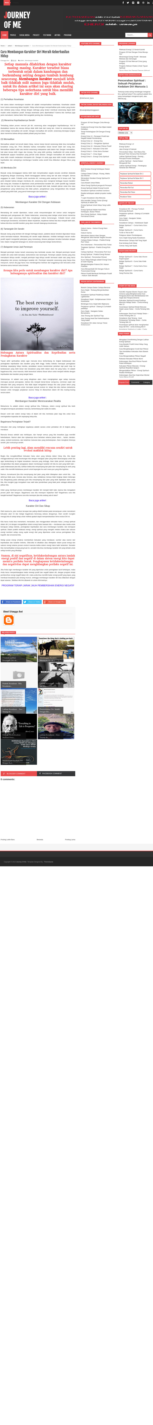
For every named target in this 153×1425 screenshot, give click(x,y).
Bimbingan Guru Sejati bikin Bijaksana (95, 304)
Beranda (40, 840)
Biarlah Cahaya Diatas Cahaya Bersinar (95, 287)
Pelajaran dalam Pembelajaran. (130, 235)
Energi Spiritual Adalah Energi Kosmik (95, 188)
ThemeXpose (48, 862)
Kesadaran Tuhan (125, 197)
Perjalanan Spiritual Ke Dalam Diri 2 (131, 174)
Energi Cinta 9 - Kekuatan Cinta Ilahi (94, 149)
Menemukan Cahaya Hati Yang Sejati (133, 240)
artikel (22, 60)
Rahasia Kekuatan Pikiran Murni (131, 359)
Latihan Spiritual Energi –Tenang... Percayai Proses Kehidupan (132, 157)
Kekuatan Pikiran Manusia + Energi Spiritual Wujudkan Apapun (132, 367)
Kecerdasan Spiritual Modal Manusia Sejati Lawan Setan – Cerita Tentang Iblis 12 (134, 309)
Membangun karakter (31, 60)
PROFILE (13, 35)
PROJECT (36, 35)
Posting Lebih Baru (8, 840)
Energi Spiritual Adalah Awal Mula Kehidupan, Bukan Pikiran (93, 211)
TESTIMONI (47, 35)
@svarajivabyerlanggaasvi (89, 110)
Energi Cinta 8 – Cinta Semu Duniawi (94, 151)
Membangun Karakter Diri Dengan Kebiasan (37, 202)
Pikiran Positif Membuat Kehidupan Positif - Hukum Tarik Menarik (96, 274)
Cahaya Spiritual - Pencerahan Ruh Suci (96, 252)
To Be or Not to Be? (126, 233)
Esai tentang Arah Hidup (128, 243)
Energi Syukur (124, 147)
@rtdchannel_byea (87, 98)
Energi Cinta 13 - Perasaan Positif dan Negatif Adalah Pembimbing (95, 137)
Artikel (57, 35)
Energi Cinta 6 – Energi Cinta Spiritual (95, 157)
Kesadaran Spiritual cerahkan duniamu (95, 191)
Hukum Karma (86, 233)
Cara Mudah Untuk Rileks (90, 183)
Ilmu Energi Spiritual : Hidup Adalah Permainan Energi (94, 215)
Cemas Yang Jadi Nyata (128, 246)
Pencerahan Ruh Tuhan (127, 192)
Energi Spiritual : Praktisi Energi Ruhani (95, 254)
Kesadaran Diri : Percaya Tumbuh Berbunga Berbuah (131, 210)
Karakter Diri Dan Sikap (38, 506)
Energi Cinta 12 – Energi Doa (92, 141)
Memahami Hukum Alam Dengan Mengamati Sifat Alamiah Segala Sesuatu (96, 236)
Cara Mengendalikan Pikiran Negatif (132, 356)
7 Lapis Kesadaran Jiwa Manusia (93, 198)
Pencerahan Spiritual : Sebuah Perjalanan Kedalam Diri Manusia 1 (133, 83)
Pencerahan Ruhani (126, 183)
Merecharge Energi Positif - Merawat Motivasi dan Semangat (132, 58)
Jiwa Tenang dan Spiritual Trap (92, 316)
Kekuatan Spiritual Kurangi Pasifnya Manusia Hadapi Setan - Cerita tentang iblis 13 (133, 302)
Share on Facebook (10, 602)
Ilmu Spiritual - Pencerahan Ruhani (94, 257)
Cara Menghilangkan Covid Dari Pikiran (133, 349)
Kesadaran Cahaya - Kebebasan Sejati (133, 223)
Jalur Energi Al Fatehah (127, 149)
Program (67, 35)
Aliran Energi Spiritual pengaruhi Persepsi (96, 185)
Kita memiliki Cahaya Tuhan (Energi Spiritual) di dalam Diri (94, 202)
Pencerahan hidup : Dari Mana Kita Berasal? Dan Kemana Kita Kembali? (133, 153)
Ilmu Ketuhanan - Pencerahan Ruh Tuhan (96, 245)
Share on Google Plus (54, 602)
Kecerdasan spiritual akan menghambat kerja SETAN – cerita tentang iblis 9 (133, 326)
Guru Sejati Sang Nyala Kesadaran (132, 238)
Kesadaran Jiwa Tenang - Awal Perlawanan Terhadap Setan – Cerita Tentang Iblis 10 (132, 320)
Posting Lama (70, 840)
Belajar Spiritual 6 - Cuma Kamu (131, 230)
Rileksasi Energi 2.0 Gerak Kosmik (132, 49)
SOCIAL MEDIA (24, 35)
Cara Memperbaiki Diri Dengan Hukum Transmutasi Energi (95, 270)
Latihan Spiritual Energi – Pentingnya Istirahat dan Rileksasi (132, 167)
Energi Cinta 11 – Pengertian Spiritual (95, 143)
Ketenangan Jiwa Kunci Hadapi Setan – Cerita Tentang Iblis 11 (133, 315)
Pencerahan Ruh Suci (127, 188)
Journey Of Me (17, 20)
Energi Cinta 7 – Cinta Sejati (91, 154)
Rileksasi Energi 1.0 (126, 144)
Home (4, 35)
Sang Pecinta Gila (125, 273)
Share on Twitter (31, 602)
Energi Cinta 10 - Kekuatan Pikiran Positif (96, 146)
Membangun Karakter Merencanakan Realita (38, 401)
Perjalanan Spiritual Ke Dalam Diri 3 (131, 178)
